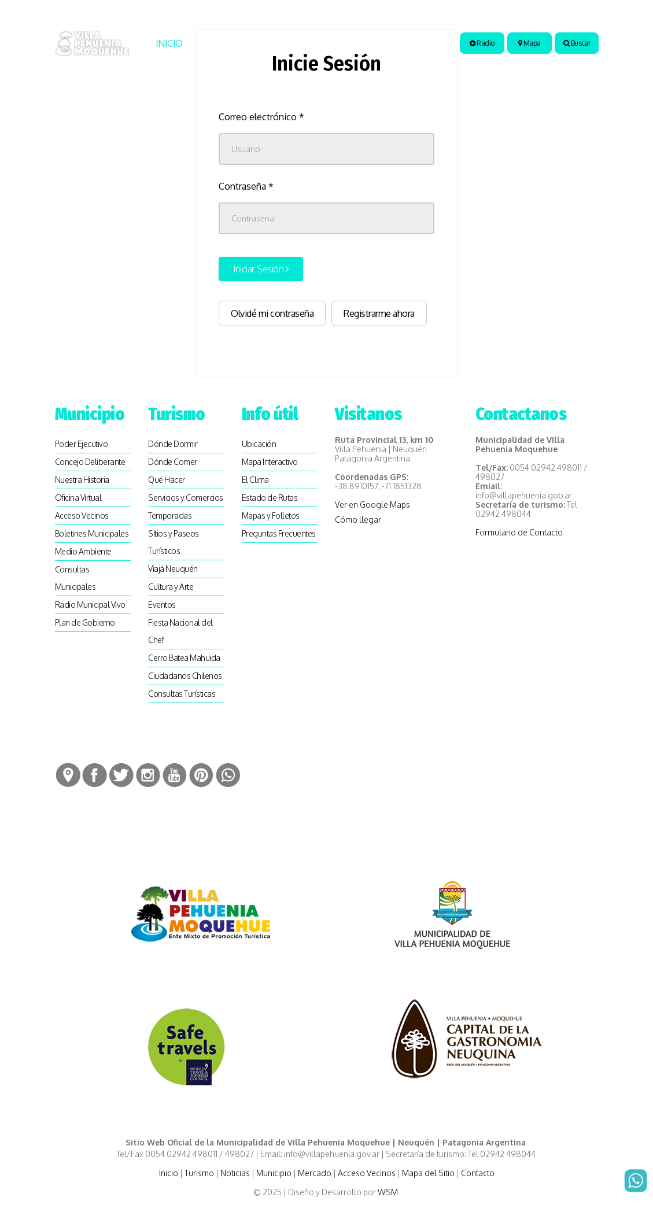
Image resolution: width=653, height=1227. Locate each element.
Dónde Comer (172, 462)
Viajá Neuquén (173, 569)
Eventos (162, 604)
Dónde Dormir (172, 444)
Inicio (169, 43)
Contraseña (246, 186)
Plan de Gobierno (85, 622)
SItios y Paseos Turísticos (173, 542)
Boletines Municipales (92, 533)
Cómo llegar (358, 519)
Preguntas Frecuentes (279, 533)
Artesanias (405, 43)
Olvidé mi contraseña (272, 313)
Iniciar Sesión (261, 269)
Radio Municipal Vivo (90, 604)
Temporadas (169, 515)
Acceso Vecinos (82, 515)
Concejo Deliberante (90, 462)
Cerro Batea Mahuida (184, 658)
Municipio (335, 43)
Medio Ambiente (83, 551)
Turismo (217, 43)
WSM (389, 1192)
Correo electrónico (261, 117)
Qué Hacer (166, 480)
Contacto (478, 1173)
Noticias (277, 43)
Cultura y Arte (170, 587)
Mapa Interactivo (270, 462)
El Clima (255, 480)
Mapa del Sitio (428, 1173)
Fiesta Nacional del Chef (180, 631)
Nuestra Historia (82, 480)
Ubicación (259, 444)
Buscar (577, 43)
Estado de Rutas (270, 497)
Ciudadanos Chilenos (185, 676)
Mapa (529, 43)
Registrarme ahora (379, 313)
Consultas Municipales (75, 578)
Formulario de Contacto (519, 532)
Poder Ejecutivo (81, 444)
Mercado (314, 1173)
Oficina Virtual (78, 497)
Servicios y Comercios (185, 497)
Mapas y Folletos (271, 515)
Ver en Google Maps (372, 504)
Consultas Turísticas (181, 693)
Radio (482, 43)
